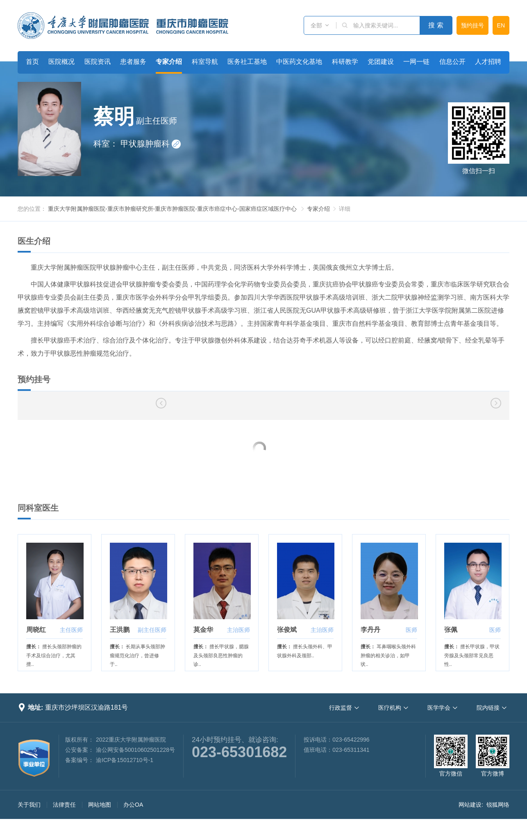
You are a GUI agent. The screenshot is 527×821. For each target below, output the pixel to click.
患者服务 (133, 61)
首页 (32, 61)
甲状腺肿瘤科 (150, 143)
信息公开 (452, 61)
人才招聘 (488, 61)
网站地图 (99, 804)
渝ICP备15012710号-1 (124, 760)
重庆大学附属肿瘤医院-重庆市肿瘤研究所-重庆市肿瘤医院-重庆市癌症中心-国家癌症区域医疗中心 (172, 208)
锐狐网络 (497, 804)
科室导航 (205, 61)
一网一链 (416, 61)
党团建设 (381, 61)
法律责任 (64, 804)
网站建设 (470, 804)
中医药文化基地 (299, 61)
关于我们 (29, 804)
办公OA (133, 804)
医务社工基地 (247, 61)
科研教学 (345, 61)
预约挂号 (472, 25)
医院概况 (61, 61)
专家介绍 (169, 61)
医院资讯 (97, 61)
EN (501, 25)
